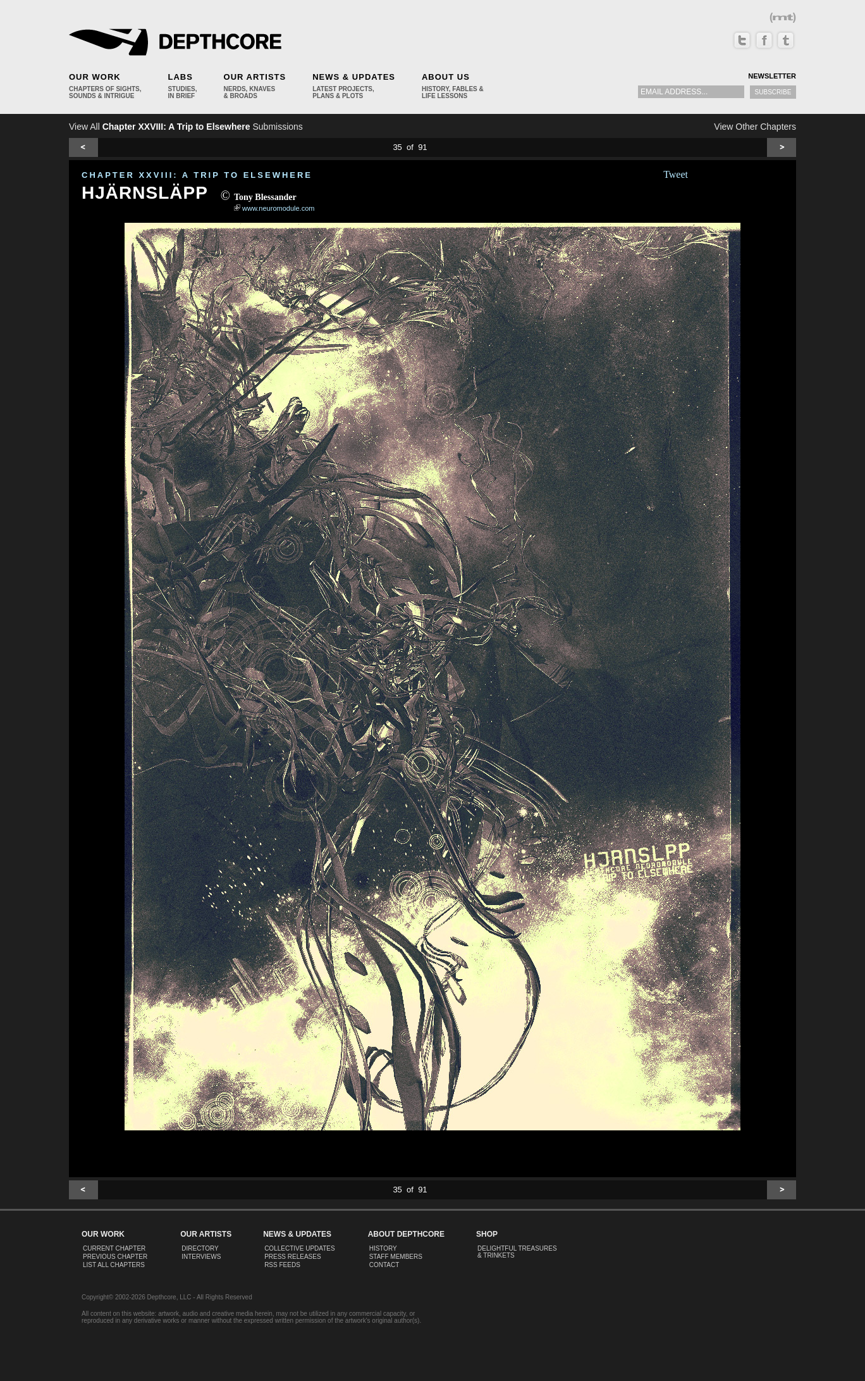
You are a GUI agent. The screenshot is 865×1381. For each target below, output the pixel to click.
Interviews (201, 1256)
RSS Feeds (282, 1264)
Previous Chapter (115, 1256)
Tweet (675, 174)
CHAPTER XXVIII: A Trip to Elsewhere (197, 175)
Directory (200, 1248)
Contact (384, 1264)
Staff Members (395, 1256)
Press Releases (292, 1256)
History (383, 1248)
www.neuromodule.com (278, 208)
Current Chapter (114, 1248)
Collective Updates (299, 1248)
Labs (180, 77)
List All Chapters (114, 1264)
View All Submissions (186, 127)
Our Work (95, 77)
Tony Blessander (265, 197)
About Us (446, 77)
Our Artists (255, 77)
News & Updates (353, 77)
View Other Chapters (755, 127)
